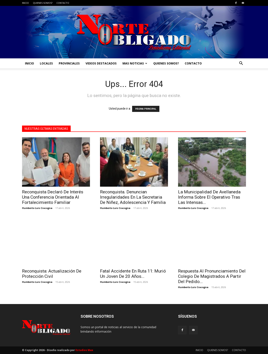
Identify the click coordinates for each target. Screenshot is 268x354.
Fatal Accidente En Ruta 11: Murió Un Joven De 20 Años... (133, 274)
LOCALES (46, 63)
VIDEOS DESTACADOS (101, 63)
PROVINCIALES (69, 63)
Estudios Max (84, 350)
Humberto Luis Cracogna (37, 208)
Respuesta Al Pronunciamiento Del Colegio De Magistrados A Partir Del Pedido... (212, 276)
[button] (241, 64)
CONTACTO (62, 2)
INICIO (25, 2)
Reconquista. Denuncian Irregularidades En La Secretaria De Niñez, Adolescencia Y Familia (133, 197)
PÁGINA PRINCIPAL (145, 109)
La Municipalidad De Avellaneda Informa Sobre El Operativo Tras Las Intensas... (209, 197)
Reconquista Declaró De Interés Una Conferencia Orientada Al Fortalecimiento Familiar (52, 197)
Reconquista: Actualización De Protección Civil (51, 274)
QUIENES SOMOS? (42, 2)
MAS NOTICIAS (134, 63)
